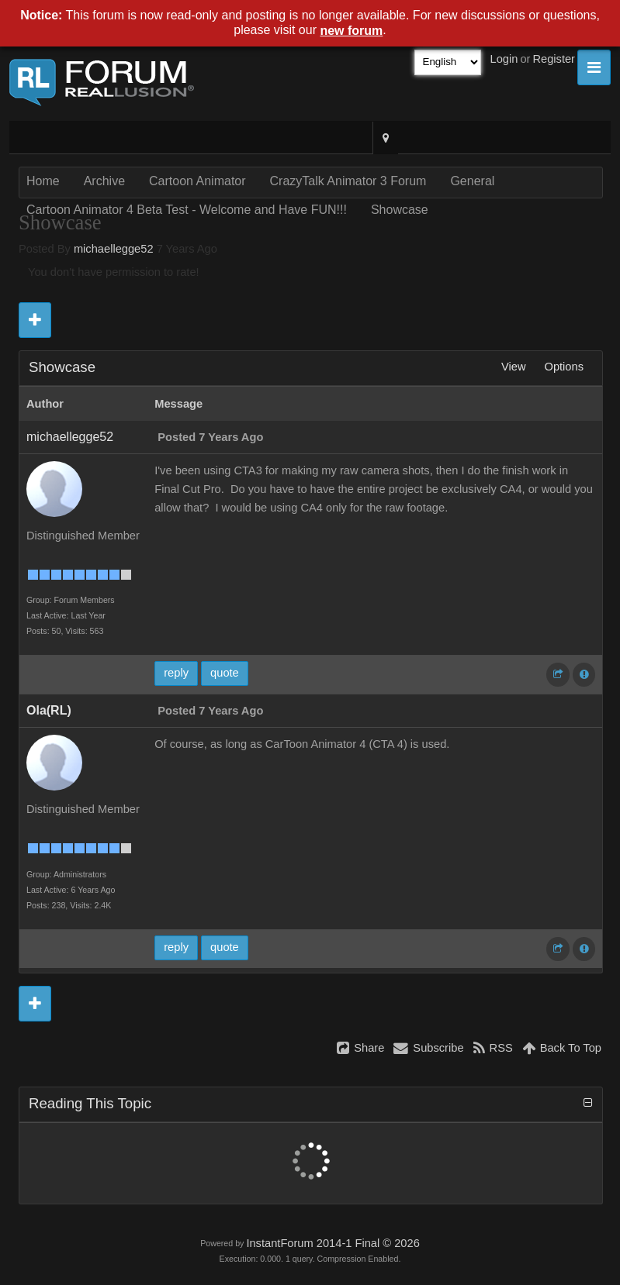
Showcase (399, 209)
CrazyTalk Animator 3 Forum (348, 181)
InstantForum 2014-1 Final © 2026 (332, 1243)
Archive (104, 181)
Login (504, 59)
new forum (351, 30)
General (472, 181)
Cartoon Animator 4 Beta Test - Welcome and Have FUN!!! (186, 209)
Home (43, 181)
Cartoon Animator (197, 181)
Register (553, 59)
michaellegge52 (114, 249)
